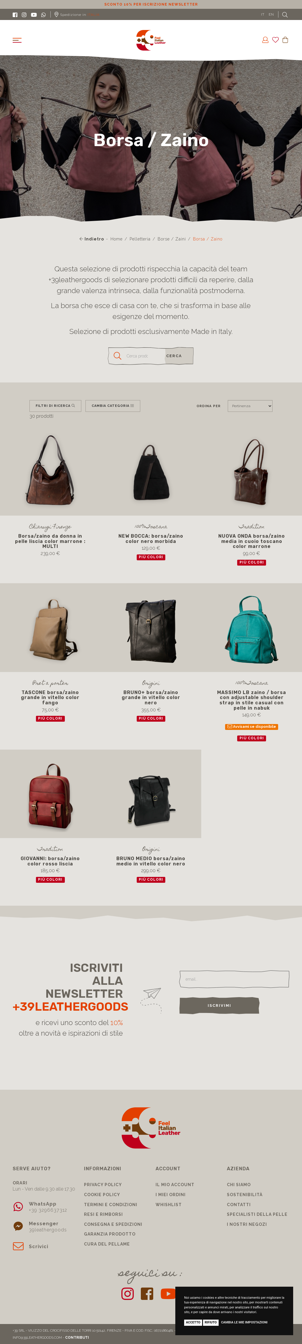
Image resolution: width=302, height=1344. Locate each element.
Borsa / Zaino (207, 239)
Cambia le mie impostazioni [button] (244, 1322)
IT (263, 14)
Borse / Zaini (172, 239)
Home (116, 239)
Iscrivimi (219, 1005)
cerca (174, 356)
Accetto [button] (193, 1322)
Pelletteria (140, 239)
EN (271, 14)
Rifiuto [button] (211, 1322)
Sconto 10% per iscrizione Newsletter (151, 4)
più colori (151, 557)
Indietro (92, 239)
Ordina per (209, 406)
